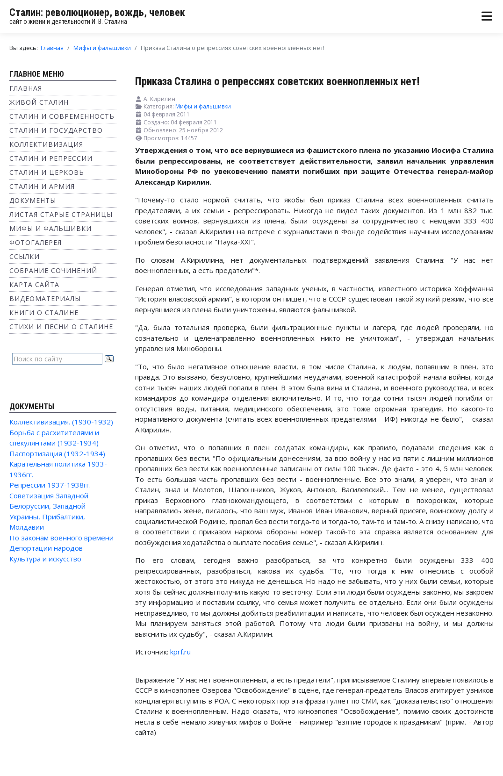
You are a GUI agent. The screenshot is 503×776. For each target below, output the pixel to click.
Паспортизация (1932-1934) (57, 453)
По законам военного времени (61, 537)
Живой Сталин (39, 102)
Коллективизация (46, 144)
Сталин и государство (56, 130)
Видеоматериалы (45, 298)
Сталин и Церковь (46, 172)
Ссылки (24, 256)
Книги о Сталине (44, 312)
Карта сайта (34, 284)
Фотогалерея (35, 242)
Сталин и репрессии (51, 158)
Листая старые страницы (61, 214)
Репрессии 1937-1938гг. (50, 484)
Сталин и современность (62, 116)
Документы (32, 200)
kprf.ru (180, 651)
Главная (25, 88)
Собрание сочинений (53, 270)
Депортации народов (46, 548)
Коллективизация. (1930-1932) (61, 421)
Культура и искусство (45, 558)
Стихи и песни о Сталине (61, 326)
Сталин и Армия (42, 186)
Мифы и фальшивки (50, 228)
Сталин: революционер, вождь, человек (97, 12)
